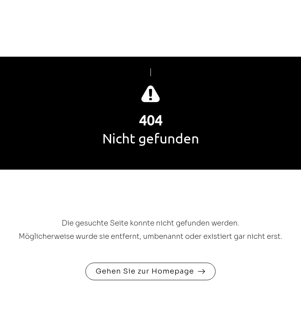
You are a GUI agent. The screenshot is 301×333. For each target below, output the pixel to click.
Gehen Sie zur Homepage (145, 271)
